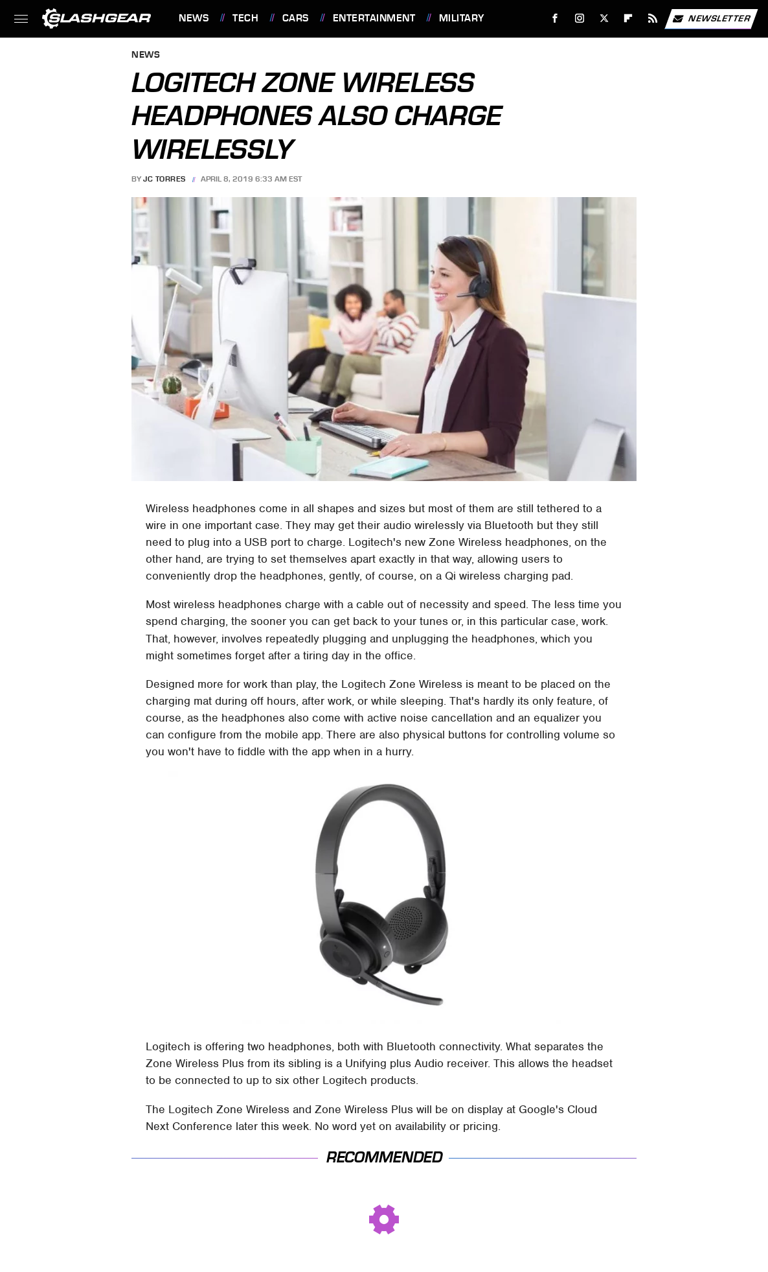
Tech (245, 18)
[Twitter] (603, 18)
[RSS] (653, 18)
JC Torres (164, 178)
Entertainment (374, 18)
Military (461, 18)
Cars (295, 18)
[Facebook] (555, 18)
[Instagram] (579, 18)
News (194, 18)
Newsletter (711, 19)
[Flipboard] (628, 18)
